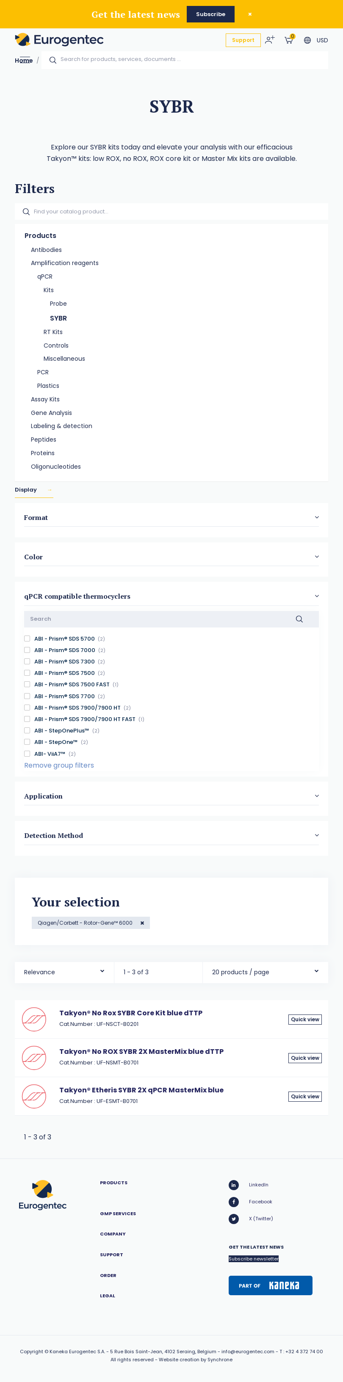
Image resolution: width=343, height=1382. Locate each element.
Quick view (305, 1019)
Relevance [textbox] (39, 972)
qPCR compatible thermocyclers (77, 596)
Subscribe (210, 14)
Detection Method (53, 835)
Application (43, 796)
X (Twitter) (251, 1219)
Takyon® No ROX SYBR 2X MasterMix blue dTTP (141, 1051)
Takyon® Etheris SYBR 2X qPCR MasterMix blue (141, 1090)
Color (33, 556)
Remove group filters (59, 765)
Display (26, 490)
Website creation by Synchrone (195, 1359)
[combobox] (64, 970)
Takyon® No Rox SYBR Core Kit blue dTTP (130, 1013)
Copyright (31, 1351)
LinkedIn (248, 1185)
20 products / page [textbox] (240, 972)
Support (243, 40)
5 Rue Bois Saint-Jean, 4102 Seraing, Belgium (163, 1351)
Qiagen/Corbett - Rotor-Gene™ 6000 (86, 922)
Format (36, 517)
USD (322, 40)
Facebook (250, 1202)
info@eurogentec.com (247, 1351)
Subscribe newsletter (254, 1258)
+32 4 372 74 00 (304, 1351)
